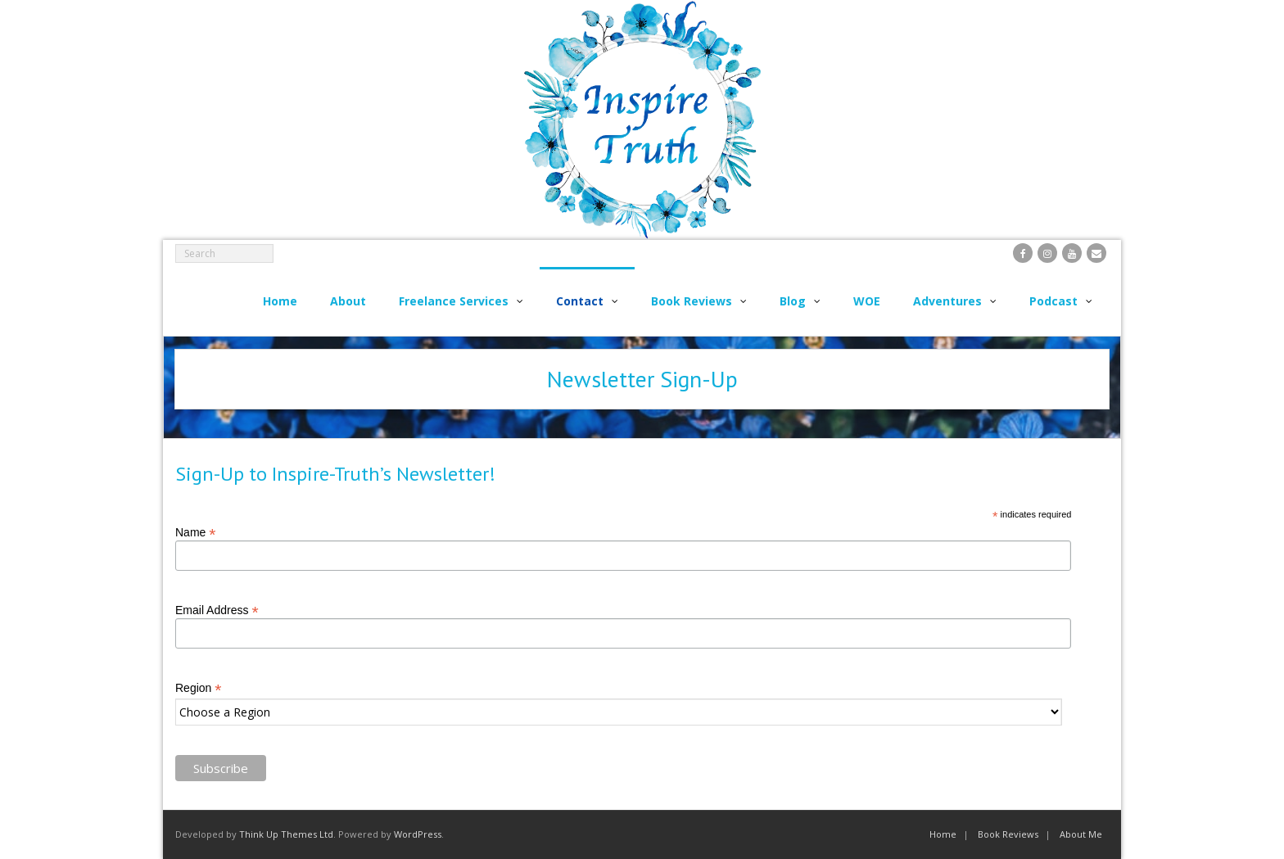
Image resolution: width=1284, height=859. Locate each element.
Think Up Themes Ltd (286, 834)
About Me (1081, 834)
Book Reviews (1008, 834)
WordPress (417, 834)
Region (198, 688)
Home (942, 834)
